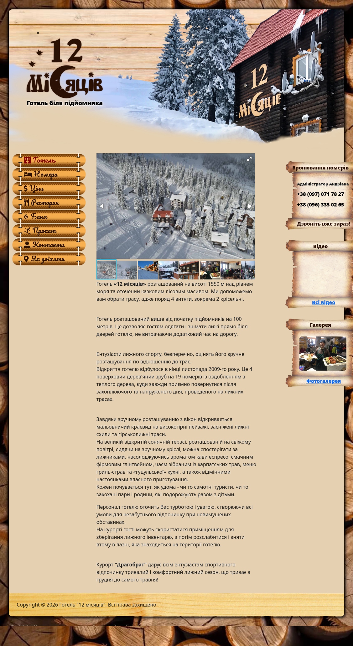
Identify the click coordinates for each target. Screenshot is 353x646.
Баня (35, 216)
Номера (40, 174)
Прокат (40, 230)
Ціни (33, 188)
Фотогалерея (323, 381)
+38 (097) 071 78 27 (320, 193)
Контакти (44, 244)
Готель (39, 159)
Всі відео (323, 302)
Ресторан (41, 202)
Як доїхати (44, 258)
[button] (249, 159)
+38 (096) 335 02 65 (320, 204)
